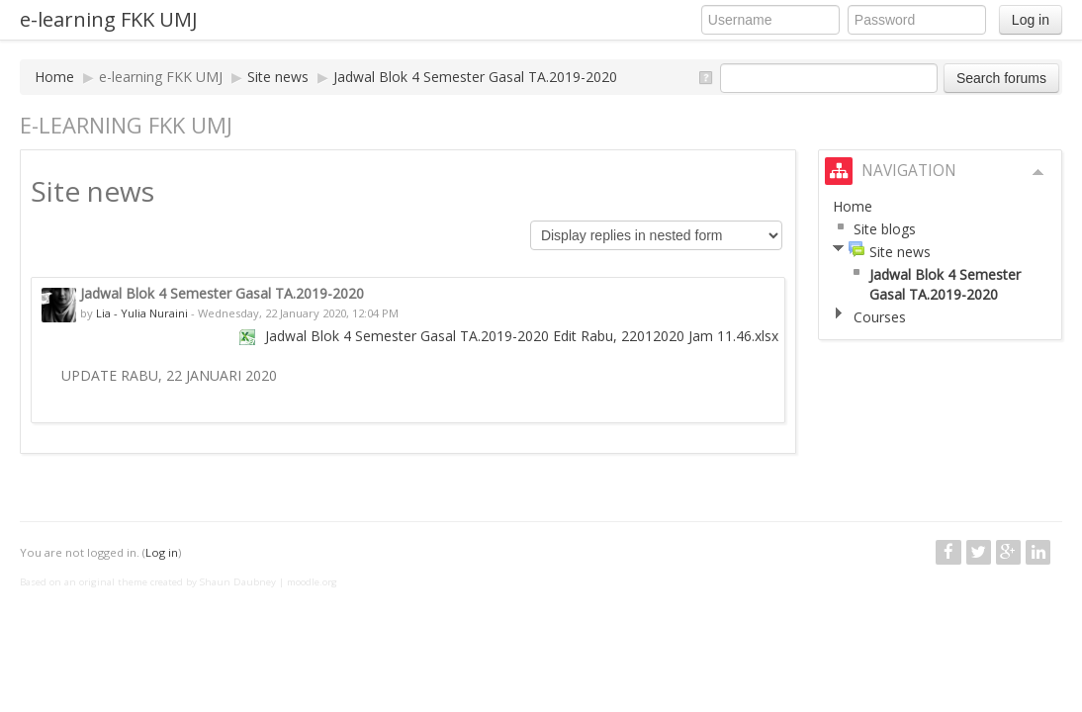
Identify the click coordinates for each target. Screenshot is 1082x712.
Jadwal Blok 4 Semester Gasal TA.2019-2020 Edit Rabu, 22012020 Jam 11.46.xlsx (521, 335)
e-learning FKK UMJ (109, 19)
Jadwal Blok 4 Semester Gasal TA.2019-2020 (475, 76)
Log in (1030, 20)
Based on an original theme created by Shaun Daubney (148, 582)
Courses (880, 317)
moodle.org (312, 582)
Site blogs (885, 229)
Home (54, 76)
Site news (278, 76)
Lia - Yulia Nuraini (142, 313)
